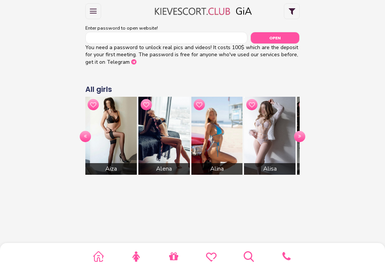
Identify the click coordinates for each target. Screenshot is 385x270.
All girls (98, 89)
